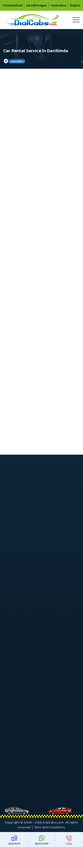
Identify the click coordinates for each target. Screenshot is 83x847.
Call (69, 840)
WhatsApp (41, 840)
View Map (14, 840)
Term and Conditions (49, 827)
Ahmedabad (12, 5)
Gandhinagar (36, 5)
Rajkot (75, 5)
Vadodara (58, 5)
